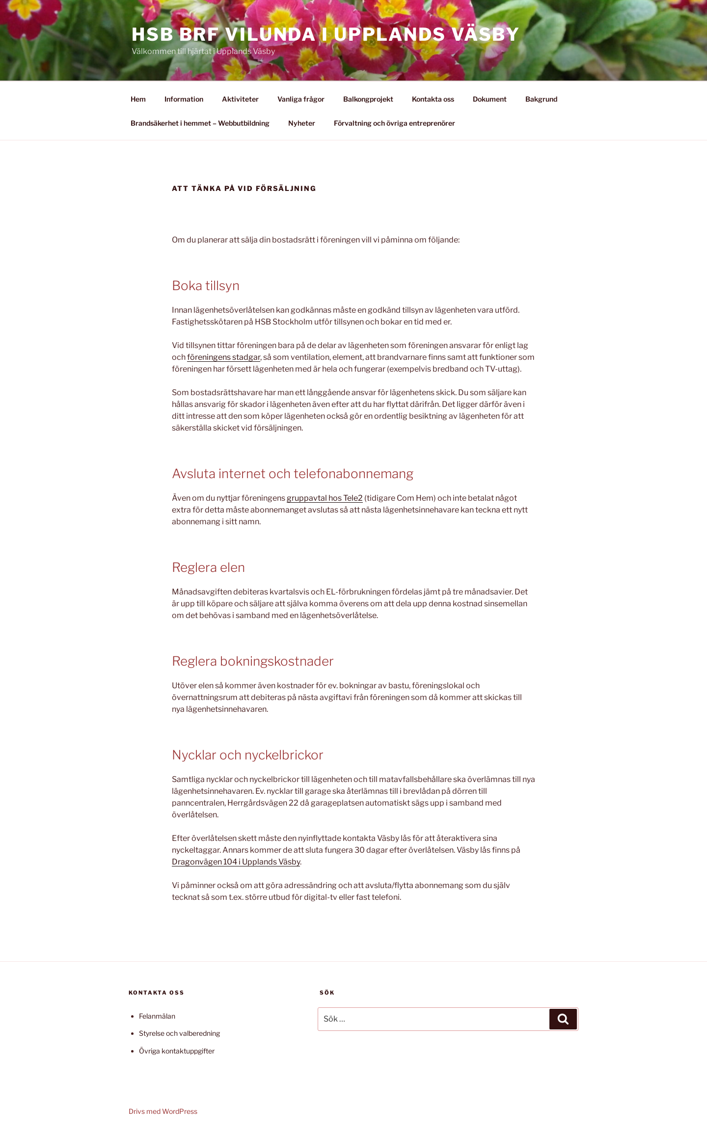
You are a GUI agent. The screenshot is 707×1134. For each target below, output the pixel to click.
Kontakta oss (433, 99)
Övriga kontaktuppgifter (177, 1051)
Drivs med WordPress (163, 1111)
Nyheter (301, 123)
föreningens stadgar (223, 357)
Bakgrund (541, 99)
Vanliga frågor (301, 99)
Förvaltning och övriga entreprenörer (394, 123)
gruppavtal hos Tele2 (325, 498)
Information (183, 99)
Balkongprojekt (368, 99)
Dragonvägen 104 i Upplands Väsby (236, 861)
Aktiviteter (240, 99)
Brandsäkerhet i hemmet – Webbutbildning (200, 123)
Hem (138, 99)
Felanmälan (157, 1016)
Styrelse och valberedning (179, 1033)
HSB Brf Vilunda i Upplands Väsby (326, 34)
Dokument (490, 99)
